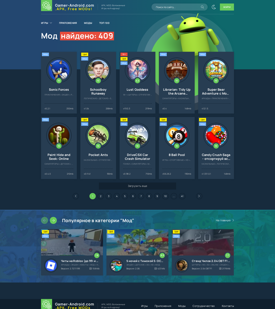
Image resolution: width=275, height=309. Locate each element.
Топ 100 (104, 23)
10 (165, 196)
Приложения (68, 23)
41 (182, 196)
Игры (44, 23)
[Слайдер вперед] (53, 220)
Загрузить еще (137, 186)
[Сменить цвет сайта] (213, 7)
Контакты (228, 306)
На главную (223, 220)
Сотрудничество (204, 306)
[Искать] (202, 7)
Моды (88, 23)
